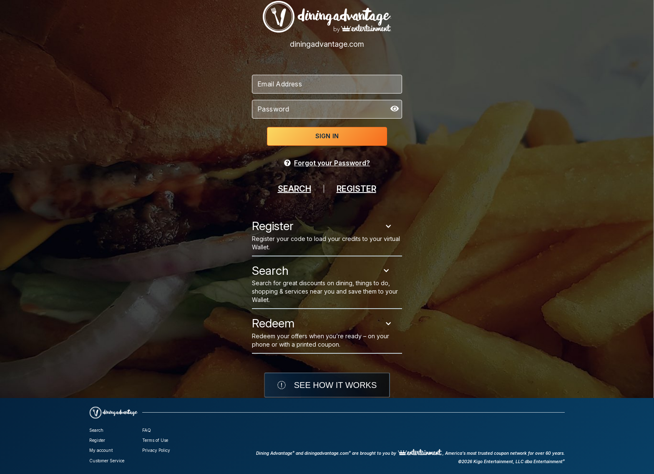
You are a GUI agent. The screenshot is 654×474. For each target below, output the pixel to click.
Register (97, 440)
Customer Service (106, 460)
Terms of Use (155, 440)
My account (101, 450)
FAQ (146, 430)
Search (96, 430)
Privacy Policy (156, 450)
